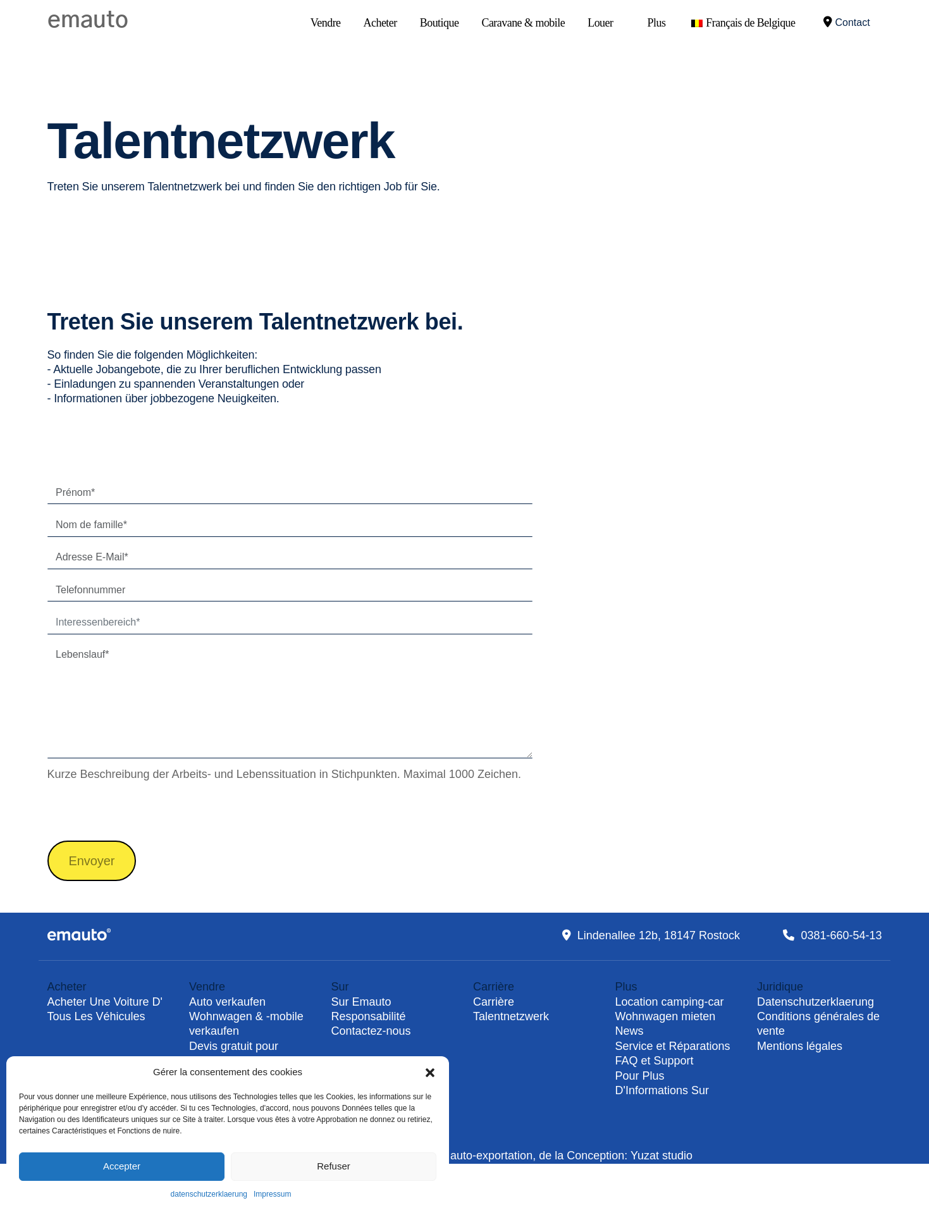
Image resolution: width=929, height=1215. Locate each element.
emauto (87, 20)
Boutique (439, 22)
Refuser (333, 1166)
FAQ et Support (654, 1060)
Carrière (493, 1002)
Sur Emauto (361, 1002)
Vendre (326, 22)
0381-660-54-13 (841, 935)
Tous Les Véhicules (96, 1016)
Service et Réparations (672, 1046)
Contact (846, 22)
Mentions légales (799, 1046)
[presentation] (143, 810)
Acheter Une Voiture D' (105, 1002)
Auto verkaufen (227, 1002)
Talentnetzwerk (511, 1016)
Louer (600, 22)
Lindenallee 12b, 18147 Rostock (658, 935)
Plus (656, 22)
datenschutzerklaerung (209, 1194)
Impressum (272, 1194)
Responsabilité (368, 1016)
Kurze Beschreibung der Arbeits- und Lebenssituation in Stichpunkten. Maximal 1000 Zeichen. (284, 774)
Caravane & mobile (523, 22)
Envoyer (92, 861)
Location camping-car (669, 1002)
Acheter (380, 22)
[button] (430, 1072)
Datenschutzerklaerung (815, 1002)
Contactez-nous (371, 1031)
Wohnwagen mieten (665, 1016)
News (629, 1031)
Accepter (121, 1166)
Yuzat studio (661, 1155)
